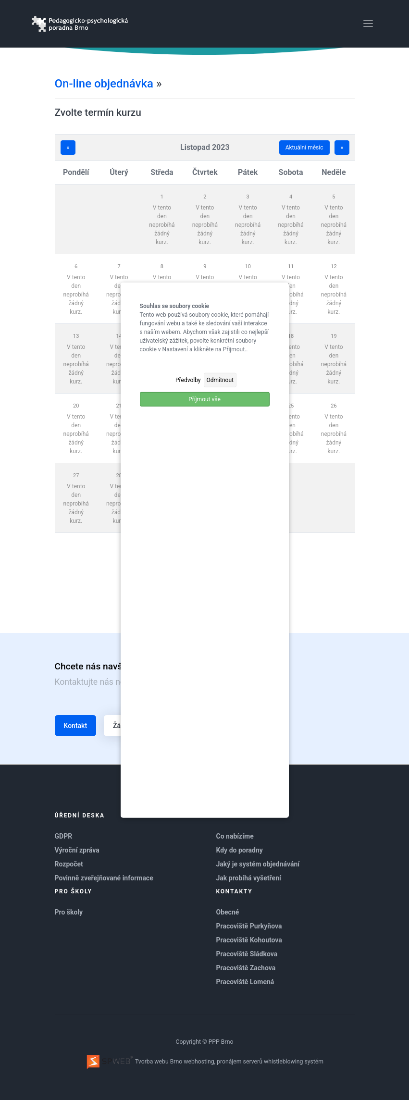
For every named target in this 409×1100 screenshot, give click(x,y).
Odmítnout (220, 379)
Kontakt (75, 725)
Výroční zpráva (77, 850)
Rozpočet (69, 864)
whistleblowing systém (293, 1061)
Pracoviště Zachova (246, 968)
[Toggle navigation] (368, 23)
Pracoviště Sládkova (247, 954)
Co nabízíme (235, 836)
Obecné (227, 912)
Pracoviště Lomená (245, 982)
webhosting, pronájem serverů (223, 1061)
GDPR (64, 836)
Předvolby (188, 379)
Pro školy (69, 912)
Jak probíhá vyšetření (248, 878)
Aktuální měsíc (304, 147)
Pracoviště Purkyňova (249, 926)
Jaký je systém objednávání (258, 864)
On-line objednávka (104, 83)
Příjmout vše (204, 399)
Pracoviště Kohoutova (249, 940)
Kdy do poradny (239, 850)
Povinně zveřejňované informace (104, 878)
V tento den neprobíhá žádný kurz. (161, 225)
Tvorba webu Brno (134, 1061)
